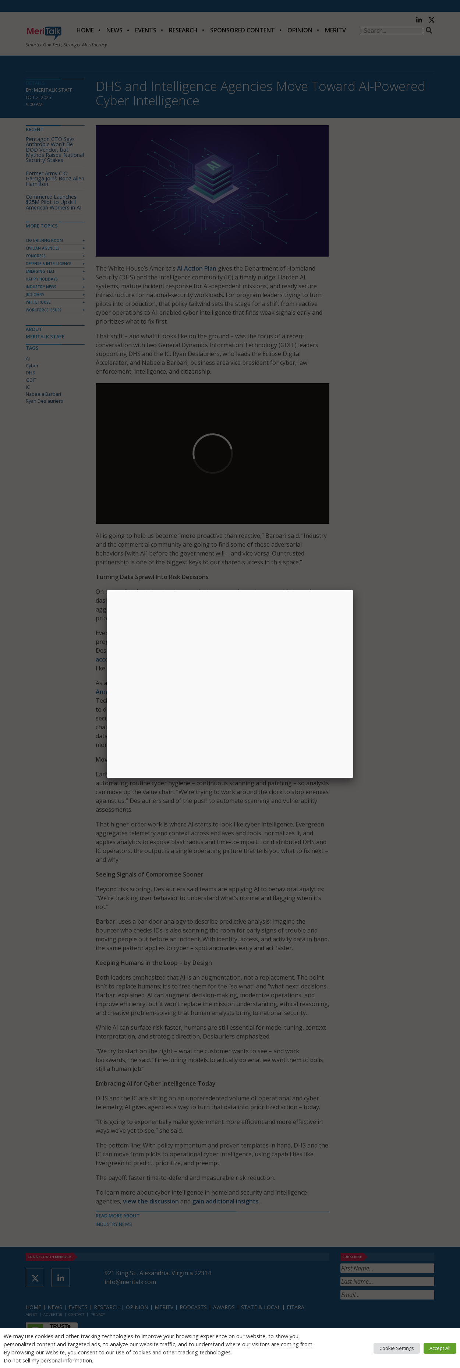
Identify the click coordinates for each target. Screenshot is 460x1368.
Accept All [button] (439, 1348)
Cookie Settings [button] (396, 1348)
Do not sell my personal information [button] (48, 1360)
